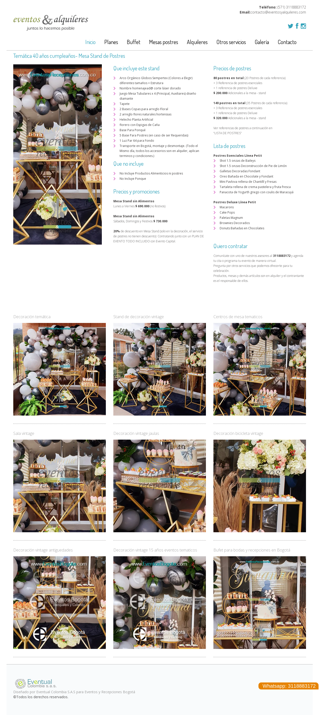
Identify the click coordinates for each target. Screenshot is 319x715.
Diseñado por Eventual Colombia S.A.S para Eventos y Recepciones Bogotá (74, 691)
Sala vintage (23, 433)
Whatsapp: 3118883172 (288, 686)
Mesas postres (163, 41)
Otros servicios (231, 41)
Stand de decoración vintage (138, 316)
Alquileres (197, 41)
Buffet (133, 41)
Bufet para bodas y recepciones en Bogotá (251, 550)
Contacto (287, 41)
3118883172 (296, 7)
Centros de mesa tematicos (237, 316)
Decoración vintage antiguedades (43, 550)
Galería (262, 41)
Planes (111, 41)
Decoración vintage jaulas (136, 433)
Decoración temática (32, 316)
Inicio (90, 41)
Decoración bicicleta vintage (238, 433)
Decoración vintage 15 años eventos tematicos (155, 550)
